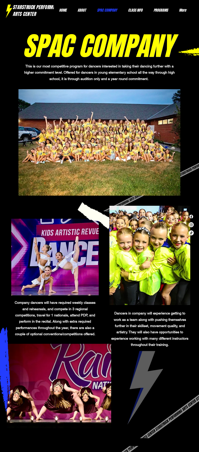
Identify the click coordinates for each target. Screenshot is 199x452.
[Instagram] (191, 224)
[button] (158, 10)
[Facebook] (191, 216)
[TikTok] (191, 232)
